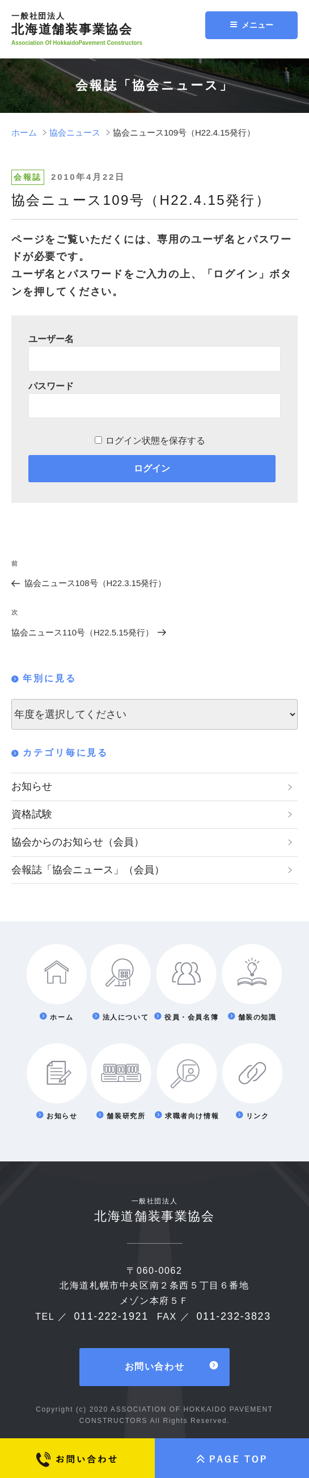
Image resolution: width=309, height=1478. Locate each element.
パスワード (51, 386)
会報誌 (28, 177)
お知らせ (31, 786)
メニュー (251, 25)
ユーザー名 (51, 339)
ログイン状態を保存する (155, 440)
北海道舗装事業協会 (111, 23)
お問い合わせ (155, 1367)
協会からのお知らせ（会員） (77, 842)
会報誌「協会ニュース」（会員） (87, 869)
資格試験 (31, 814)
